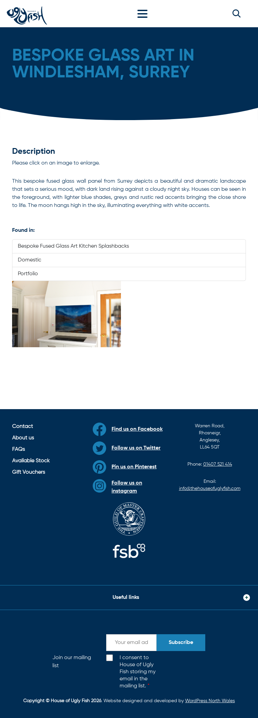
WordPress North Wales (210, 700)
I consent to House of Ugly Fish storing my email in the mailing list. (138, 671)
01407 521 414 (217, 464)
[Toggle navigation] (144, 13)
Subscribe (181, 642)
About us (23, 438)
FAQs (18, 449)
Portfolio (28, 274)
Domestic (29, 260)
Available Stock (31, 461)
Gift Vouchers (28, 472)
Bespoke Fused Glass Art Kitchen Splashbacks (73, 246)
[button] (236, 13)
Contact (22, 426)
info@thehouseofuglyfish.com (210, 488)
